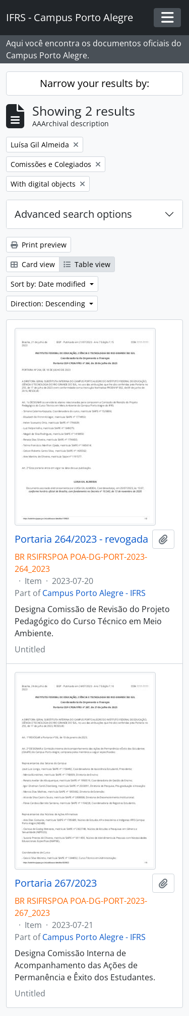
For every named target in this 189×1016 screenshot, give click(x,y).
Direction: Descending (49, 303)
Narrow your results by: (94, 83)
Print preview (39, 244)
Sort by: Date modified (49, 284)
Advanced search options (73, 214)
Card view (33, 264)
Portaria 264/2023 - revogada (81, 539)
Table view (87, 264)
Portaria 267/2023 (56, 883)
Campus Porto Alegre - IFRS (94, 593)
